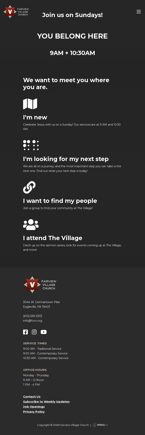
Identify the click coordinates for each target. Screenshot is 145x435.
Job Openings (34, 406)
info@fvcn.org (32, 320)
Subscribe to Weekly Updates (46, 401)
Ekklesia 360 (100, 425)
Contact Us (32, 396)
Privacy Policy (34, 411)
